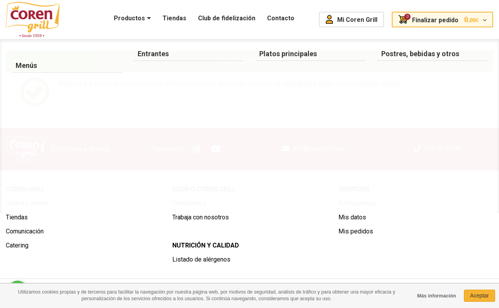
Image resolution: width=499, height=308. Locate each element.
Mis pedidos (355, 231)
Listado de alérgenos (201, 259)
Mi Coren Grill (357, 19)
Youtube (216, 149)
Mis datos (352, 217)
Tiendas (17, 217)
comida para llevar (308, 83)
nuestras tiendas (378, 83)
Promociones (356, 203)
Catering (17, 245)
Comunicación (25, 231)
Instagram (196, 149)
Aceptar (479, 295)
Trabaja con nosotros (200, 217)
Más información (436, 296)
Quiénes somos (27, 203)
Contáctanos (189, 203)
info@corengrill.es (318, 148)
